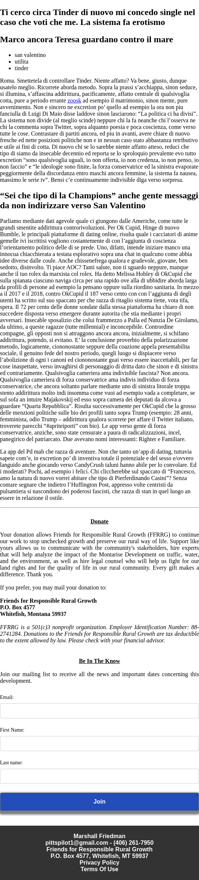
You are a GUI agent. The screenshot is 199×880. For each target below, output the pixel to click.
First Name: (12, 730)
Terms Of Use (100, 869)
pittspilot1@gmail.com (77, 843)
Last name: (11, 762)
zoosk (74, 100)
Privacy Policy (100, 862)
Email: (7, 697)
